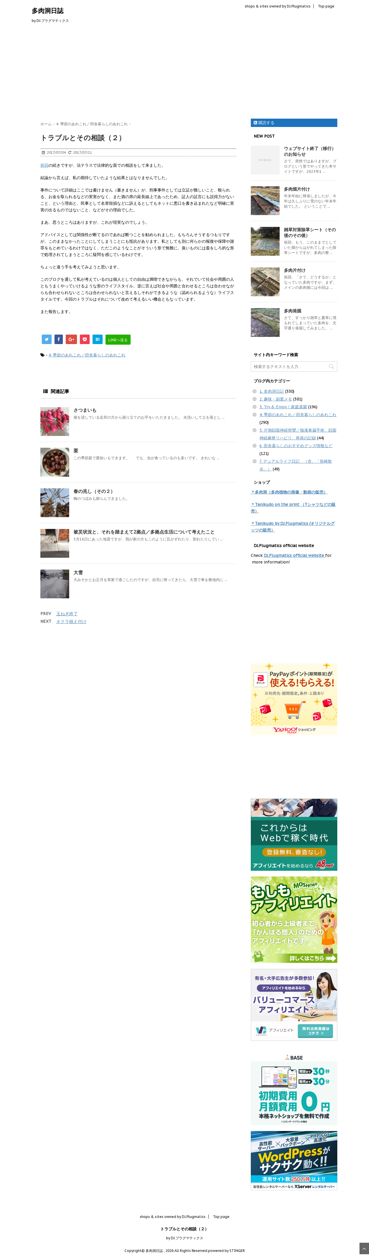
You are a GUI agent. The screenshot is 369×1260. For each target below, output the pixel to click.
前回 (44, 165)
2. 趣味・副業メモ (275, 399)
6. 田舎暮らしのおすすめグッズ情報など (295, 445)
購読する (264, 122)
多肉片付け (295, 270)
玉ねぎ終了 (67, 613)
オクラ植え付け (71, 621)
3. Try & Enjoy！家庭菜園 (283, 406)
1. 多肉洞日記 (271, 391)
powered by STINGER (226, 1250)
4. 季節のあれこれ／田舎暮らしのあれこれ (86, 355)
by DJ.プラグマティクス (184, 1238)
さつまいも (85, 410)
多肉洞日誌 (47, 11)
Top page (326, 6)
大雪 (78, 572)
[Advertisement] (184, 72)
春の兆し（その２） (94, 491)
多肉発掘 (292, 311)
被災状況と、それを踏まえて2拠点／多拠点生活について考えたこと (144, 532)
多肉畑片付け (297, 189)
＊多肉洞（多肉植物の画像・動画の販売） (289, 492)
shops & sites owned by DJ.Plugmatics (277, 6)
